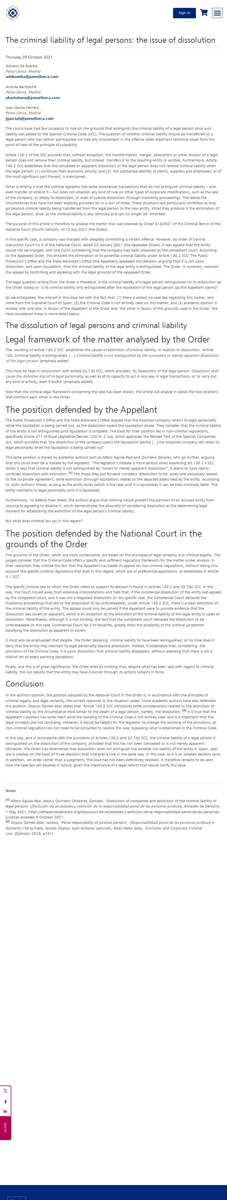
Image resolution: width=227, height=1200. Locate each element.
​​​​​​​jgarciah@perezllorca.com (30, 119)
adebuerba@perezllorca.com (32, 77)
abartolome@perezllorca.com (33, 98)
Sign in (184, 13)
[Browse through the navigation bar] (217, 13)
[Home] (13, 13)
